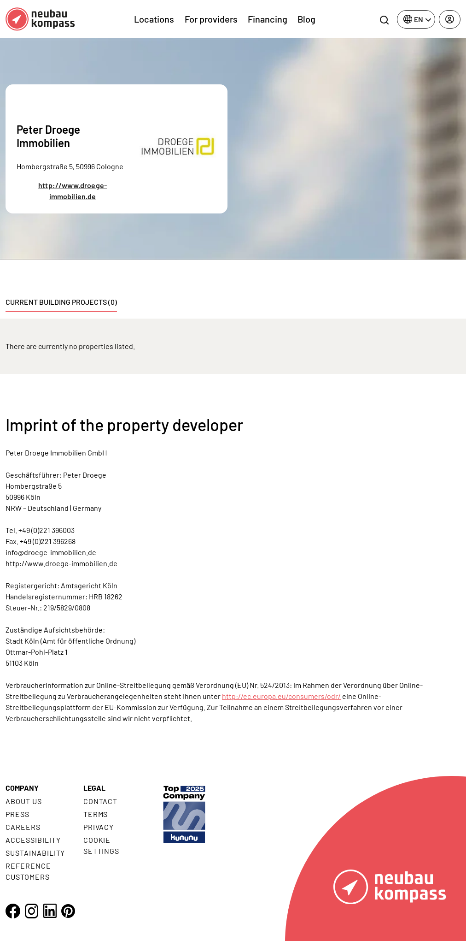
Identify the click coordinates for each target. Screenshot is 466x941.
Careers (23, 827)
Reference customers (28, 871)
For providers (211, 18)
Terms (95, 814)
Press (17, 814)
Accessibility (33, 839)
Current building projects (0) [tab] (61, 301)
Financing (267, 18)
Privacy (98, 827)
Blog (306, 18)
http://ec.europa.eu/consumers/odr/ (281, 696)
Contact (100, 801)
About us (24, 801)
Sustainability (35, 852)
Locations (154, 18)
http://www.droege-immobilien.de (72, 191)
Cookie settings (101, 845)
